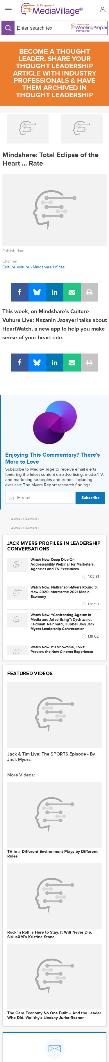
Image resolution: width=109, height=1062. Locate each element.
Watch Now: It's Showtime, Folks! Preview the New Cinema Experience (62, 649)
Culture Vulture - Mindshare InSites (33, 267)
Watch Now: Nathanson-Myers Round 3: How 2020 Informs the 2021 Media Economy (64, 592)
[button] (102, 9)
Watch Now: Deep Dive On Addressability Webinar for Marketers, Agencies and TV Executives (62, 564)
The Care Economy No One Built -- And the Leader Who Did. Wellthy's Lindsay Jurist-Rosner (54, 1015)
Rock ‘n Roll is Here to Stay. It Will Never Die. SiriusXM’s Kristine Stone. (49, 934)
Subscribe (90, 497)
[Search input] (33, 28)
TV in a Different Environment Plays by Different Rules (52, 854)
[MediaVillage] (53, 9)
